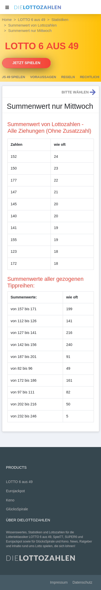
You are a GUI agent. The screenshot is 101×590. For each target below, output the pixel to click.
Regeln (84, 77)
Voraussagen (59, 77)
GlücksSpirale (17, 509)
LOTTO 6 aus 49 (31, 19)
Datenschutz (82, 582)
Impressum (59, 582)
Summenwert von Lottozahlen (32, 25)
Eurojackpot (15, 491)
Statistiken (60, 19)
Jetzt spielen (26, 62)
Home (7, 19)
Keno (10, 500)
